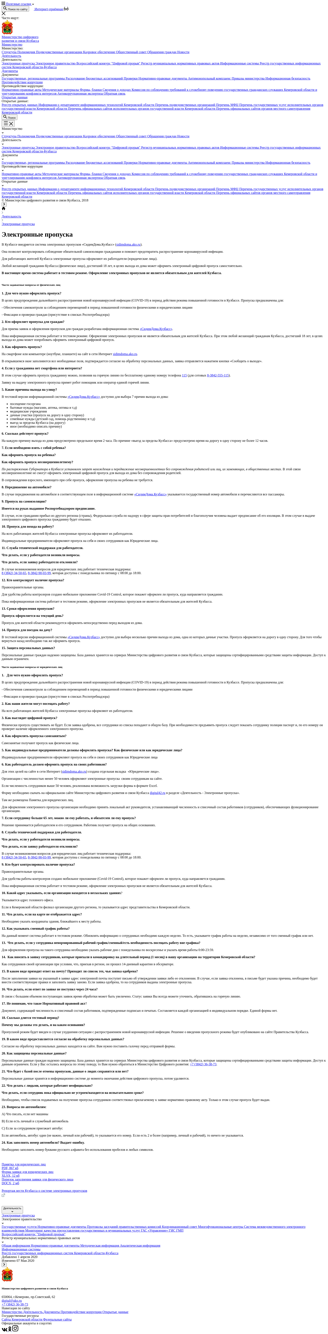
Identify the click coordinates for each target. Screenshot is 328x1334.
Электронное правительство (56, 63)
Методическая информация (100, 1245)
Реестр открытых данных (20, 105)
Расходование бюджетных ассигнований (95, 78)
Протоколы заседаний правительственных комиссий (124, 1226)
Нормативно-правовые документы (163, 78)
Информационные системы (240, 63)
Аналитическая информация (140, 1245)
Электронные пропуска (19, 63)
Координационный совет (180, 1226)
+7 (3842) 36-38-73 (203, 1064)
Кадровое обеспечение (99, 52)
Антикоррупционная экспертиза (80, 93)
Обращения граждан (162, 52)
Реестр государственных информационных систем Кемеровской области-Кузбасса (60, 1253)
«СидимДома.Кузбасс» (156, 329)
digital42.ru (157, 793)
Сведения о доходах (117, 90)
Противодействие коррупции (81, 1312)
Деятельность (11, 216)
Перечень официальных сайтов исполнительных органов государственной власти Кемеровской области (142, 108)
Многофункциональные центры (221, 1226)
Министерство (12, 1312)
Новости (183, 52)
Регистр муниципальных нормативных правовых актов (180, 63)
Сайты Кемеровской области (22, 1319)
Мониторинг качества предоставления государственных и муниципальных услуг (83, 1230)
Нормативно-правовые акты (22, 90)
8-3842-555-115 (218, 375)
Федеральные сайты (57, 1319)
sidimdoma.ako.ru (128, 244)
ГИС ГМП (176, 1230)
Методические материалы (61, 90)
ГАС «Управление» (155, 1230)
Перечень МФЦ (227, 105)
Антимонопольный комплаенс (210, 78)
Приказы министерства (248, 78)
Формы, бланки (91, 90)
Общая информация (16, 1245)
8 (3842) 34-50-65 (14, 573)
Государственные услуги (19, 1226)
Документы (52, 1312)
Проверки (131, 78)
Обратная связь (115, 93)
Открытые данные (115, 1312)
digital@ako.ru (12, 1300)
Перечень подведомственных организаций (185, 105)
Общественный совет (131, 52)
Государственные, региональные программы (34, 78)
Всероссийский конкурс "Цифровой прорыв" (108, 63)
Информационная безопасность (287, 78)
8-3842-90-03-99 (39, 573)
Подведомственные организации (59, 52)
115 (184, 375)
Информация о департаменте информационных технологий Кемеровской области (96, 105)
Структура (9, 52)
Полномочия (26, 52)
